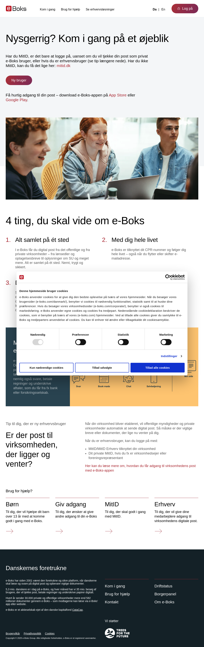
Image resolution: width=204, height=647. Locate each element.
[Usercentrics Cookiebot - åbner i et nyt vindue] (168, 277)
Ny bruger (18, 80)
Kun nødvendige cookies (46, 367)
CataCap (77, 609)
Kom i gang (47, 9)
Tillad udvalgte (102, 367)
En (163, 9)
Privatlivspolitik (32, 633)
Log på (185, 8)
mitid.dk (63, 65)
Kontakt (111, 602)
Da (155, 9)
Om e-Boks (164, 602)
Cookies (50, 633)
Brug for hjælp (70, 9)
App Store (118, 95)
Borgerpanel (165, 594)
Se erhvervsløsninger (100, 9)
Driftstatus (163, 586)
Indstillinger (169, 356)
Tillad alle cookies (157, 367)
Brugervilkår (13, 633)
